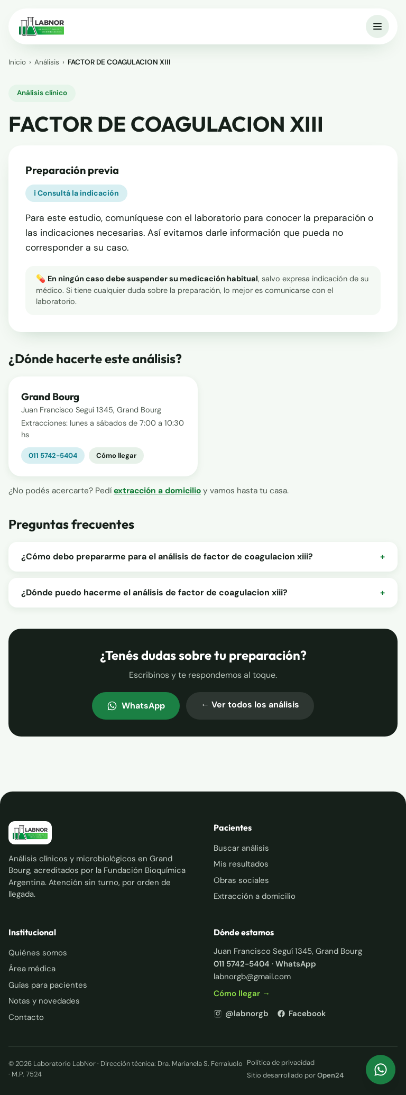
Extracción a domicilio (255, 896)
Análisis (46, 62)
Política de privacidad (281, 1062)
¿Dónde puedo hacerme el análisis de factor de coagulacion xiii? (203, 592)
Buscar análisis (241, 848)
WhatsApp (136, 705)
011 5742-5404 (53, 455)
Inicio (17, 62)
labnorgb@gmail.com (252, 976)
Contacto (26, 1017)
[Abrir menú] (377, 26)
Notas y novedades (44, 1001)
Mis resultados (241, 864)
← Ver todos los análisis (250, 704)
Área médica (32, 968)
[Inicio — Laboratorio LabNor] (41, 26)
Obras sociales (241, 880)
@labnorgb (241, 1013)
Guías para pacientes (47, 985)
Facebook (301, 1013)
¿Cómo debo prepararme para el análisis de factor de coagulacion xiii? (203, 556)
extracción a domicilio (157, 490)
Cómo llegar (116, 455)
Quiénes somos (37, 952)
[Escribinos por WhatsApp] (380, 1069)
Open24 (330, 1075)
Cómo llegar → (242, 993)
